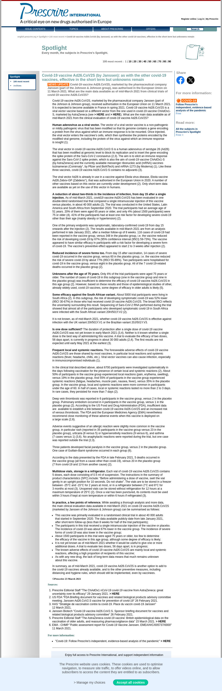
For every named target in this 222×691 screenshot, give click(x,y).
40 (144, 61)
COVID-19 (189, 100)
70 (159, 61)
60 (154, 61)
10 (130, 61)
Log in (201, 19)
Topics (73, 29)
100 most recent (56, 37)
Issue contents (35, 29)
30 (139, 61)
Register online (188, 19)
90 (169, 61)
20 (135, 61)
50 (149, 61)
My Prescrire (212, 19)
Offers (151, 29)
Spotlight (43, 37)
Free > (179, 134)
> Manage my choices (89, 682)
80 (164, 61)
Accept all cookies (131, 682)
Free (178, 113)
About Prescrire (112, 29)
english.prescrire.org (27, 37)
